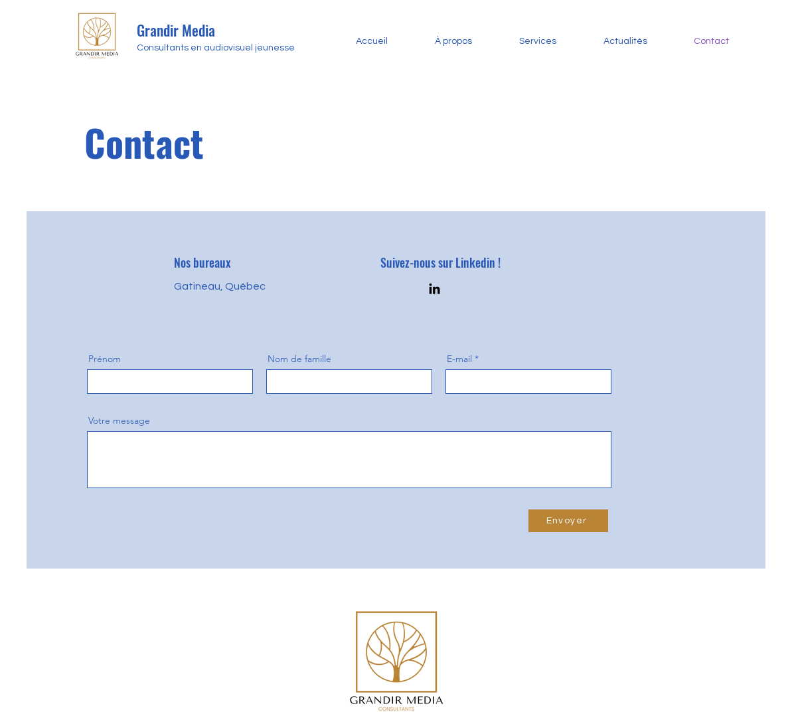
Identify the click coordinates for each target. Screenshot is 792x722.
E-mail (459, 358)
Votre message (119, 420)
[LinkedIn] (434, 288)
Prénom (104, 358)
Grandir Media (177, 30)
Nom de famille (299, 358)
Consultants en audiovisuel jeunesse (217, 47)
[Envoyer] (568, 520)
